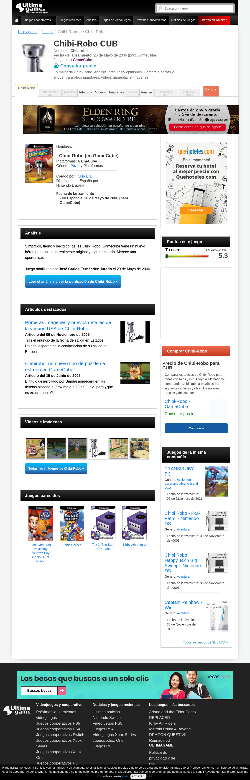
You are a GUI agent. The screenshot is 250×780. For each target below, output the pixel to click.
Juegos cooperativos (39, 20)
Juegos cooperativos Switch (60, 735)
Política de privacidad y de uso (162, 758)
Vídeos (100, 92)
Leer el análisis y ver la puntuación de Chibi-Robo (71, 281)
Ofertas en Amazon (214, 20)
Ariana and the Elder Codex (173, 712)
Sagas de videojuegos (116, 20)
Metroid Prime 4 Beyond (170, 729)
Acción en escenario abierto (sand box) (181, 483)
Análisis (91, 20)
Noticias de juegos (183, 20)
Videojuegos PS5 (107, 723)
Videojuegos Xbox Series (114, 735)
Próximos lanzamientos (151, 20)
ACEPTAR (138, 776)
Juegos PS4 (103, 729)
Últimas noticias (106, 712)
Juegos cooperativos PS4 (58, 729)
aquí (125, 776)
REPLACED (159, 718)
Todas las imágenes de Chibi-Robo (54, 468)
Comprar (211, 89)
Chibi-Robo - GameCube (177, 404)
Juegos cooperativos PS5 (58, 723)
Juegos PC (102, 746)
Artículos (85, 92)
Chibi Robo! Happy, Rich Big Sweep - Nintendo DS (183, 563)
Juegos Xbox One (108, 740)
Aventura (183, 529)
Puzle (75, 166)
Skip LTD (85, 176)
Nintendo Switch (107, 718)
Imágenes (116, 92)
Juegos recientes (70, 20)
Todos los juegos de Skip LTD (204, 642)
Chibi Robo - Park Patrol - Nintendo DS (183, 518)
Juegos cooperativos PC (57, 763)
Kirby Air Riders (162, 723)
